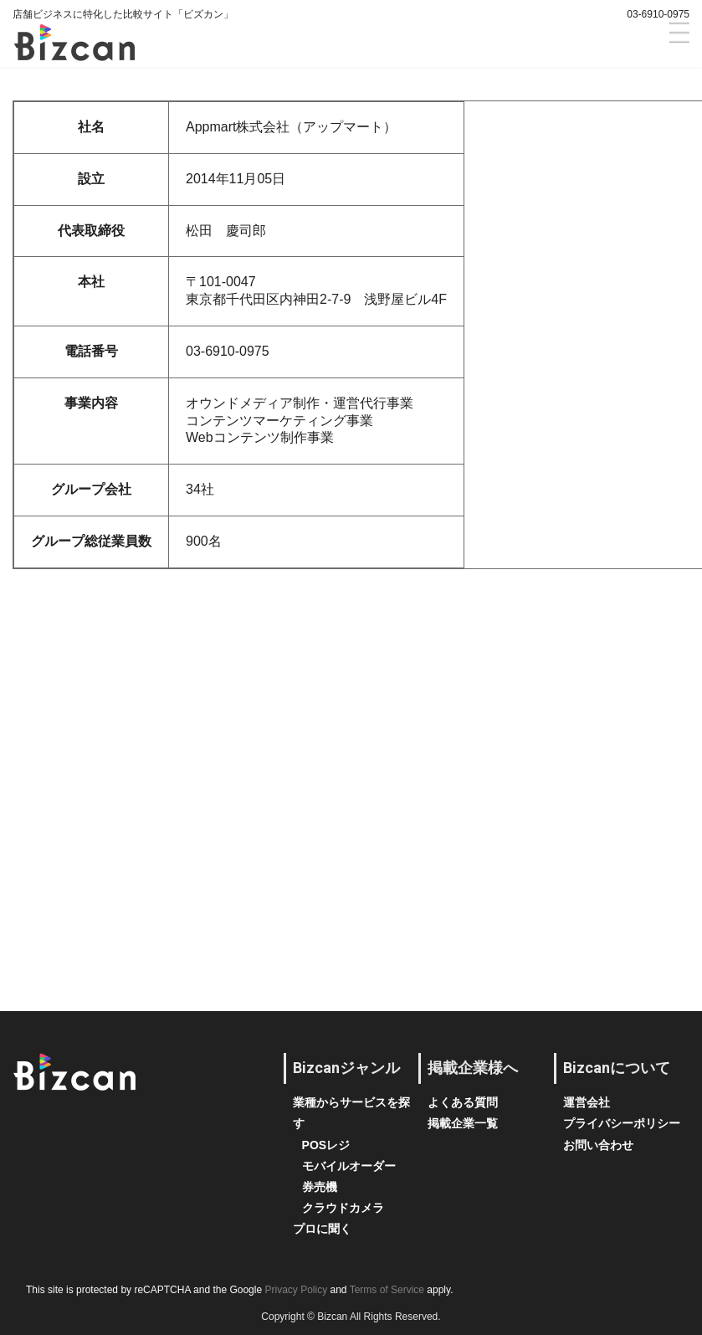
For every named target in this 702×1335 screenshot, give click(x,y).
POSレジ (326, 1145)
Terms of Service (387, 1290)
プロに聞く (322, 1228)
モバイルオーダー (349, 1166)
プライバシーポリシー (621, 1123)
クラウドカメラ (343, 1207)
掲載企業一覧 (463, 1123)
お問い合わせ (598, 1145)
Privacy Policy (295, 1290)
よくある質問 (463, 1102)
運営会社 (586, 1102)
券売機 (319, 1187)
